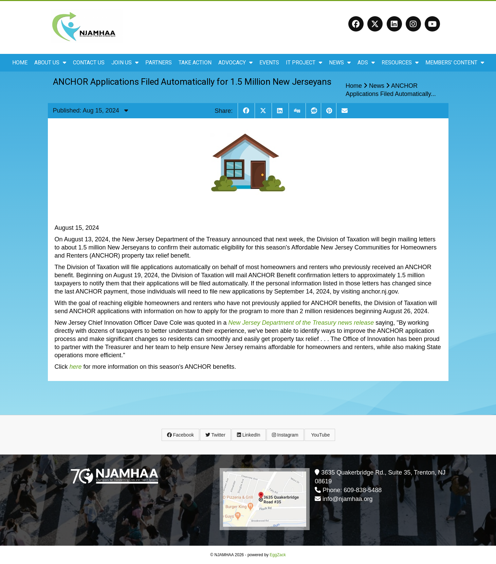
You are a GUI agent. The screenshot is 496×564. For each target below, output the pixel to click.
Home (19, 62)
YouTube (320, 435)
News (340, 62)
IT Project (304, 62)
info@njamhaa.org (347, 499)
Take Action (195, 62)
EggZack (278, 554)
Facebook (180, 435)
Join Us (125, 62)
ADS (366, 62)
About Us (50, 62)
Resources (400, 62)
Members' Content (454, 62)
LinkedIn (248, 435)
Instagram (285, 435)
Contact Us (89, 62)
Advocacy (235, 62)
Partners (158, 62)
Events (269, 62)
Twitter (215, 435)
